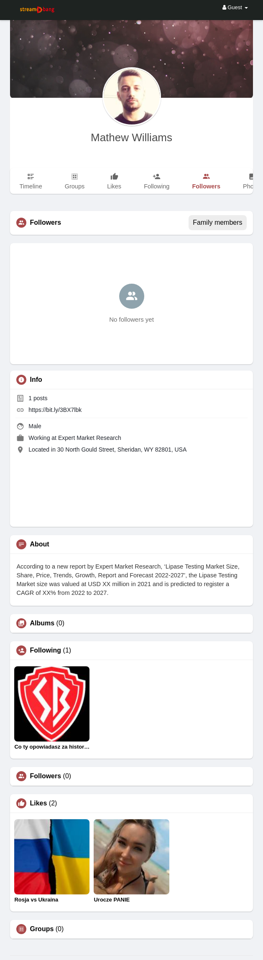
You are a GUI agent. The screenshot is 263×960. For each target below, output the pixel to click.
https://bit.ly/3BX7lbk (55, 409)
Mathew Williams (131, 137)
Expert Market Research (89, 437)
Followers (45, 776)
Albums (42, 623)
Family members (217, 222)
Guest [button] (235, 7)
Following (45, 650)
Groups (42, 929)
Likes (38, 803)
